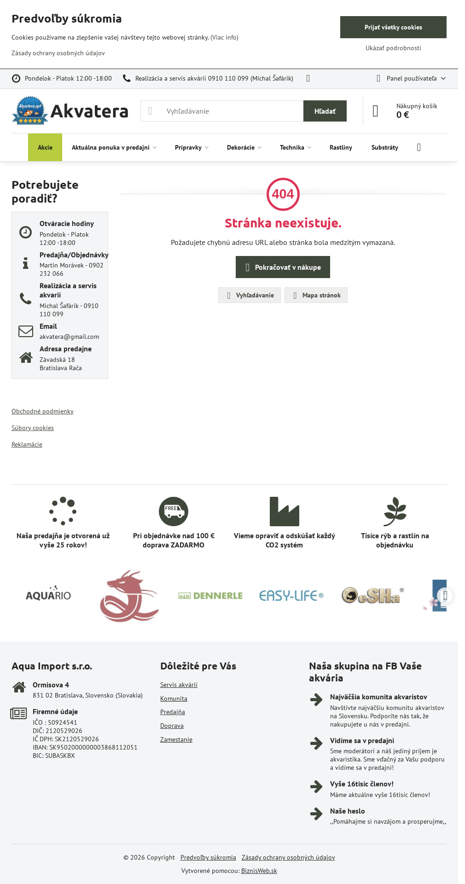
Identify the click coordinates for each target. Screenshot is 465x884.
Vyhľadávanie (249, 295)
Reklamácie (27, 444)
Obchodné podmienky (43, 411)
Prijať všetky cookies (393, 27)
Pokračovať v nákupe (281, 267)
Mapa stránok (316, 295)
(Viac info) (224, 37)
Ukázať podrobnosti (393, 48)
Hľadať (325, 111)
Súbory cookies (33, 428)
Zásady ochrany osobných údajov (288, 857)
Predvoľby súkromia (208, 857)
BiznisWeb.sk (259, 871)
